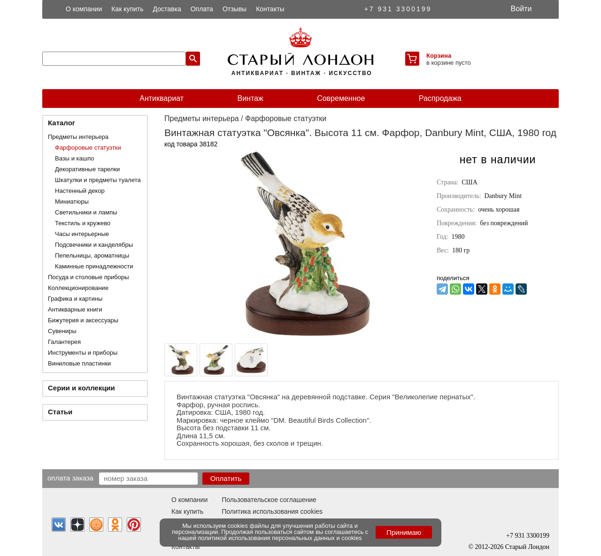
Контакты (270, 9)
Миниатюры (72, 201)
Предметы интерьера (78, 136)
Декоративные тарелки (87, 169)
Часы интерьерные (82, 233)
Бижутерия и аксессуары (83, 320)
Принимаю (403, 532)
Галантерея (64, 341)
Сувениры (62, 331)
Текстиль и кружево (82, 223)
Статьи (60, 412)
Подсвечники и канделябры (94, 244)
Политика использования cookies (272, 511)
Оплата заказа (70, 477)
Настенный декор (80, 190)
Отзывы (235, 9)
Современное (341, 98)
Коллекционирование (78, 287)
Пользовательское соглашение (269, 499)
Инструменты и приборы (82, 352)
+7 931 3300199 (398, 9)
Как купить (127, 9)
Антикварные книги (75, 309)
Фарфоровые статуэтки (88, 147)
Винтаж (250, 98)
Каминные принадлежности (94, 266)
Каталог (61, 123)
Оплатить (226, 478)
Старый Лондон (527, 546)
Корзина (438, 55)
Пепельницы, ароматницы (92, 255)
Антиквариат (161, 98)
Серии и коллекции (81, 388)
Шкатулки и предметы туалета (98, 179)
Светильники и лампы (86, 212)
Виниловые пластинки (79, 363)
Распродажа (440, 98)
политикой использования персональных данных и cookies (280, 537)
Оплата (202, 9)
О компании (84, 9)
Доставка (167, 9)
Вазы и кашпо (74, 158)
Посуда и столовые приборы (88, 277)
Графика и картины (75, 298)
